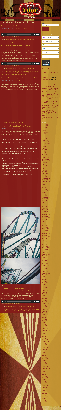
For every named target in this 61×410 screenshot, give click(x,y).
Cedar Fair (25, 309)
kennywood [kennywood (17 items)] (48, 100)
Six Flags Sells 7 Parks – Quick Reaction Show (50, 72)
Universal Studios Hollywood (11, 74)
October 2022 (45, 179)
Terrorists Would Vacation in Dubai (15, 45)
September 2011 (46, 387)
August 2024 (45, 149)
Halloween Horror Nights (32, 71)
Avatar (5, 122)
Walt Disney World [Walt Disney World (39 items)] (50, 118)
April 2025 (44, 138)
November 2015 (46, 308)
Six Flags (11, 42)
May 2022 (44, 187)
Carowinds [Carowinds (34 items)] (45, 90)
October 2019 (45, 235)
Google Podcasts (18, 39)
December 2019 (45, 232)
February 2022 (45, 192)
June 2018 (44, 259)
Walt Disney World (18, 42)
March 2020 (45, 227)
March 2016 (45, 301)
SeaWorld (13, 285)
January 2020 (45, 230)
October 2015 (45, 309)
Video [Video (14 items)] (48, 117)
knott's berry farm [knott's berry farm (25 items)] (51, 103)
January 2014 (45, 343)
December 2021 (45, 195)
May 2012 (44, 374)
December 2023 (45, 159)
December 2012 (45, 363)
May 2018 (44, 260)
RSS (33, 39)
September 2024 (46, 148)
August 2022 (45, 183)
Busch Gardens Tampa (9, 71)
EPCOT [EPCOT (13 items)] (43, 95)
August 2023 (45, 165)
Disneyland (23, 71)
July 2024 (44, 151)
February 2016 (45, 303)
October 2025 (45, 130)
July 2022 (44, 184)
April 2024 (44, 154)
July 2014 (44, 333)
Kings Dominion (4, 72)
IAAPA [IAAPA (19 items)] (49, 99)
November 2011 (46, 384)
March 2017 (45, 282)
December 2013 (45, 344)
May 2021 (44, 205)
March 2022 (45, 191)
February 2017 (45, 284)
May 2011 (44, 393)
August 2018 (45, 255)
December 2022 (45, 176)
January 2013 (45, 362)
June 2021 (44, 203)
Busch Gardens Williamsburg (10, 309)
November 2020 (46, 214)
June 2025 (44, 135)
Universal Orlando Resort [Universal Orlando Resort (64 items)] (49, 115)
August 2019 (45, 238)
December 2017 (45, 268)
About (25, 18)
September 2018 (46, 254)
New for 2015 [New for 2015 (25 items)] (46, 104)
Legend (15, 28)
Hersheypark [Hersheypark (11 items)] (48, 97)
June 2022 (44, 186)
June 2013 (44, 354)
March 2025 (45, 140)
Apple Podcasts (9, 39)
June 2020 (44, 222)
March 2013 (45, 358)
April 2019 (44, 244)
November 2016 (46, 289)
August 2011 (45, 389)
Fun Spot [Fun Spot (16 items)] (48, 95)
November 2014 (46, 327)
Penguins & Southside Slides (47, 75)
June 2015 (44, 316)
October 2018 (45, 252)
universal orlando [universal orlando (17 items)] (52, 112)
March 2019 (45, 246)
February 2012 (45, 379)
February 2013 (45, 360)
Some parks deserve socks (47, 77)
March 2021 (45, 208)
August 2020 (45, 219)
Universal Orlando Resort (15, 311)
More (36, 39)
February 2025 (45, 141)
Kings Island (11, 72)
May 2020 (44, 224)
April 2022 (44, 189)
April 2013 (44, 357)
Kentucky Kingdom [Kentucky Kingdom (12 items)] (55, 100)
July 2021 (44, 202)
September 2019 (46, 236)
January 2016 (45, 305)
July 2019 (44, 240)
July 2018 (44, 257)
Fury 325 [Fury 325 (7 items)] (52, 95)
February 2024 (45, 157)
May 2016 (44, 298)
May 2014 (44, 336)
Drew (15, 80)
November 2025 (46, 129)
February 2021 (45, 210)
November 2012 (46, 365)
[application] (20, 34)
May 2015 (44, 317)
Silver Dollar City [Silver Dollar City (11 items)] (51, 107)
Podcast (13, 18)
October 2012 (45, 366)
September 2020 (46, 217)
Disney (8, 122)
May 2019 (44, 243)
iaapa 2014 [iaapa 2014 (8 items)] (54, 98)
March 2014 (45, 339)
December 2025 (45, 127)
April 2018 (44, 262)
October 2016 (45, 290)
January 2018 (45, 267)
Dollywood (6, 42)
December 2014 (45, 325)
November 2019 (46, 233)
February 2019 (45, 248)
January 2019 (45, 249)
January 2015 (45, 324)
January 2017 (45, 286)
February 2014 (45, 341)
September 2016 (46, 292)
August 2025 (45, 132)
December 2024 (45, 143)
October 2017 (45, 271)
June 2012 (44, 373)
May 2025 (44, 137)
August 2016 (45, 293)
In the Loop (4, 18)
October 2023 (45, 162)
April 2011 (44, 395)
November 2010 (46, 403)
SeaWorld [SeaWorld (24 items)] (48, 105)
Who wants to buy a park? (46, 79)
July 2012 (44, 371)
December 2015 (45, 306)
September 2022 (46, 181)
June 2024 (44, 153)
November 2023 (46, 160)
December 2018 (45, 251)
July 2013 (44, 352)
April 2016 (44, 300)
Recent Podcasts (47, 68)
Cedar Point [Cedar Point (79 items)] (47, 91)
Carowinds (20, 309)
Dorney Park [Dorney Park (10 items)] (55, 94)
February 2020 (45, 229)
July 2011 (44, 390)
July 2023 (44, 167)
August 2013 (45, 351)
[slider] (19, 34)
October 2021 (45, 198)
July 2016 (44, 295)
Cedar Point (17, 71)
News (19, 18)
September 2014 (46, 330)
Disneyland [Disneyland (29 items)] (45, 93)
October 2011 (45, 385)
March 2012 (45, 377)
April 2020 (44, 225)
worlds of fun (26, 42)
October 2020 (45, 216)
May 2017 (44, 279)
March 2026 (45, 124)
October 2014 (45, 328)
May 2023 (44, 170)
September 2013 (46, 349)
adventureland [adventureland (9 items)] (45, 85)
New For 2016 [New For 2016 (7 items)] (53, 104)
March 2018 (45, 263)
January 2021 (45, 211)
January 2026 (45, 126)
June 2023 (44, 168)
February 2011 (45, 398)
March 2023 (45, 173)
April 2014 (44, 338)
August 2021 (45, 200)
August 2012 (45, 370)
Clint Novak (16, 48)
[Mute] (34, 34)
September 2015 (46, 311)
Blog (22, 18)
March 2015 (45, 320)
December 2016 (45, 287)
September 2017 (46, 273)
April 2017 (44, 281)
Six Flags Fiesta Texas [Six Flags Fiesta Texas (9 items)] (51, 109)
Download (17, 36)
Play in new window (9, 36)
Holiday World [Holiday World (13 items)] (54, 97)
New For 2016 (7, 285)
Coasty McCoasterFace (10, 26)
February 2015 (45, 322)
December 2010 (45, 401)
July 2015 (44, 314)
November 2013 (46, 346)
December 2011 (45, 382)
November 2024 (46, 145)
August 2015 (45, 312)
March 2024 (45, 156)
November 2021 (46, 197)
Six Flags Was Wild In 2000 (46, 70)
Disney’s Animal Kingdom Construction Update (20, 78)
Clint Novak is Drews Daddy (12, 288)
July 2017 (44, 276)
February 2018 (45, 265)
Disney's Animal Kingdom (17, 122)
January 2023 (45, 175)
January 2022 (45, 194)
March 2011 (45, 396)
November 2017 (46, 270)
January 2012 (45, 381)
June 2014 (44, 335)
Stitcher (29, 39)
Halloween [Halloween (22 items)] (45, 96)
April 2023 (44, 172)
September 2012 (46, 368)
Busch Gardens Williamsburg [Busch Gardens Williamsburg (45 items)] (50, 87)
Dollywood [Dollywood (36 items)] (49, 94)
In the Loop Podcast (22, 28)
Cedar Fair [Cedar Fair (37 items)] (52, 90)
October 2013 (45, 347)
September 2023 (46, 164)
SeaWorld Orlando (19, 72)
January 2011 (45, 400)
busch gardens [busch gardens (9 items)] (51, 85)
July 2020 (44, 221)
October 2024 (45, 146)
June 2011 (44, 392)
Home (9, 18)
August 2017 (45, 274)
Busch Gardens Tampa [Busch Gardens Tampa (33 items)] (50, 86)
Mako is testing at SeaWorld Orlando (16, 126)
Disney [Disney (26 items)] (55, 91)
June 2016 (44, 297)
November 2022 (46, 178)
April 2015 (44, 319)
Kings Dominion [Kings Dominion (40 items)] (47, 101)
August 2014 (45, 332)
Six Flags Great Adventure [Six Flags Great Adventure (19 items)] (49, 109)
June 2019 (44, 241)
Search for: (44, 23)
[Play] (2, 34)
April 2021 (44, 206)
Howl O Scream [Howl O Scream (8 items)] (45, 98)
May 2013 (44, 355)
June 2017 (44, 278)
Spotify (24, 39)
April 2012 (44, 376)
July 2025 (44, 133)
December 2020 (45, 213)
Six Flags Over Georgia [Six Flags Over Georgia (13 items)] (53, 111)
